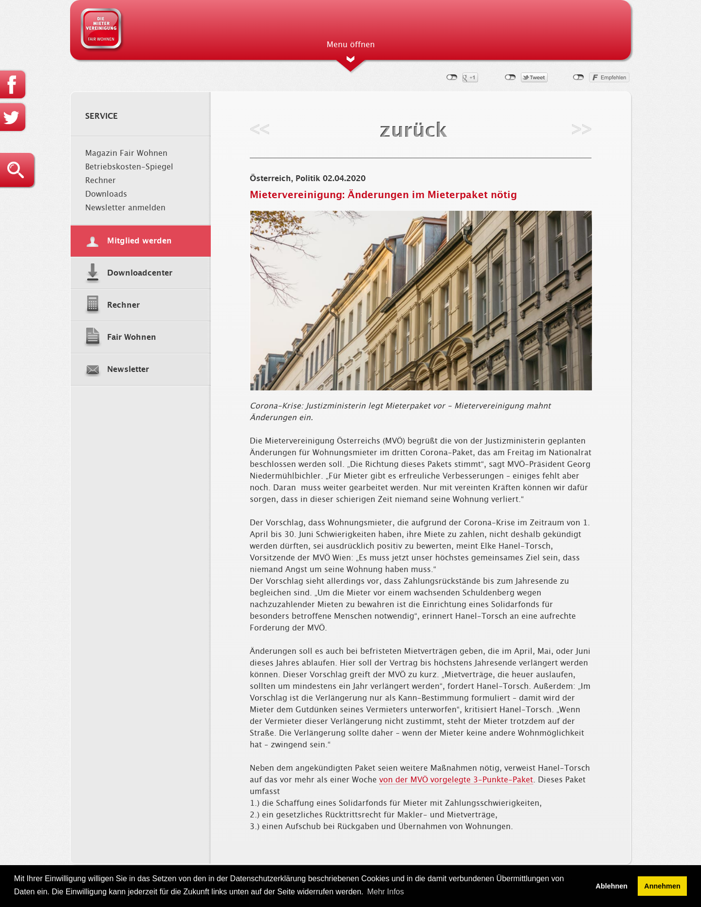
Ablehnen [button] (612, 886)
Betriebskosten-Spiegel (129, 167)
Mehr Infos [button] (385, 892)
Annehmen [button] (662, 886)
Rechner (100, 181)
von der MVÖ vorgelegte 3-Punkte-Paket (456, 780)
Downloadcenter (139, 273)
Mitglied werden (139, 241)
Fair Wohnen (131, 337)
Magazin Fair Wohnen (126, 153)
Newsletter (128, 369)
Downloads (106, 194)
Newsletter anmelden (125, 208)
